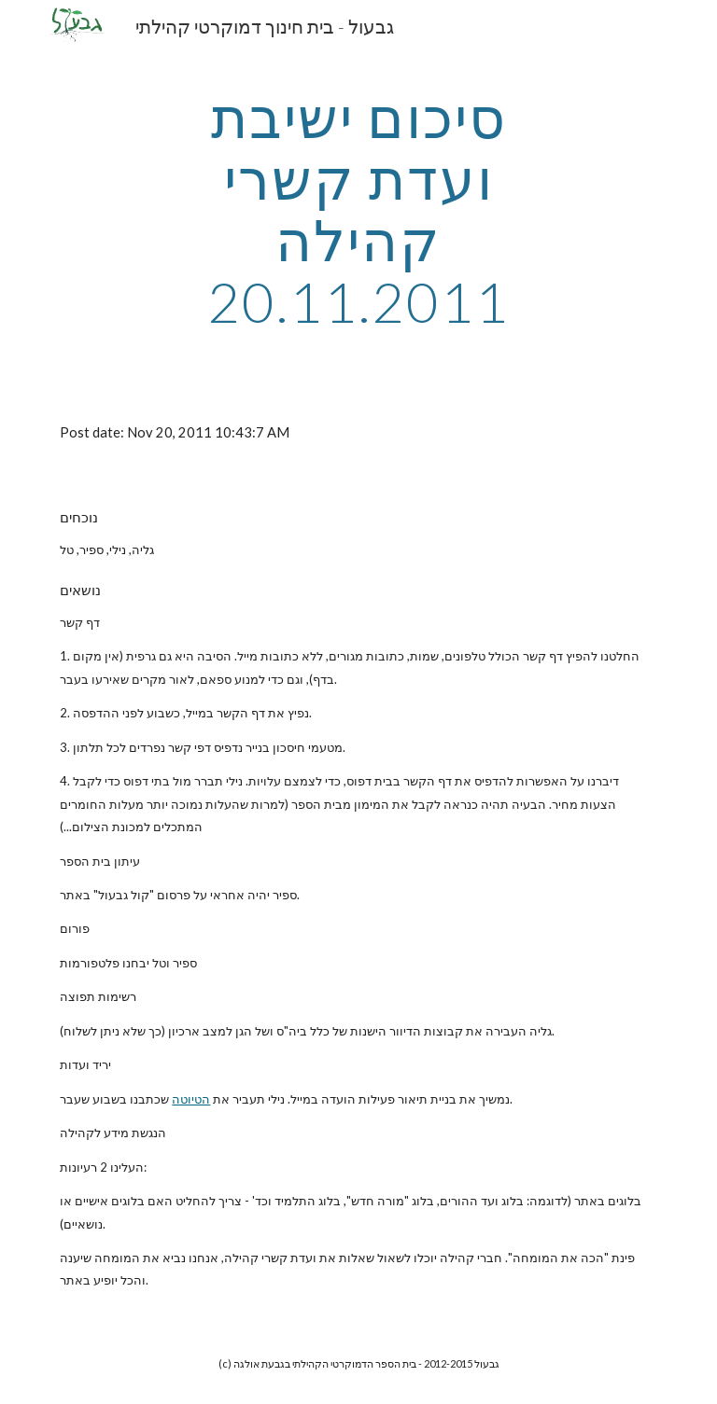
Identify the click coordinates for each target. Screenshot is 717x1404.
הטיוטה (191, 1098)
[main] (358, 209)
